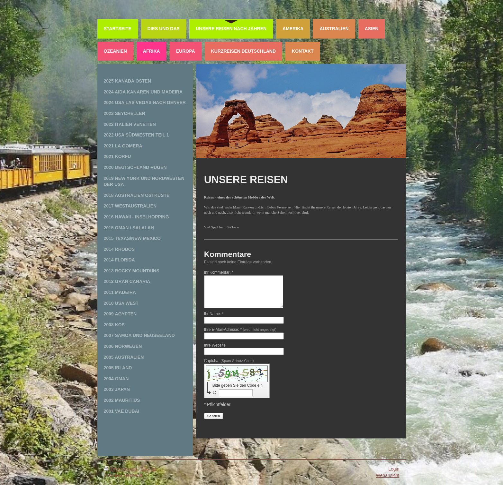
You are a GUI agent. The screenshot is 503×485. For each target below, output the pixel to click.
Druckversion (121, 469)
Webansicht (388, 475)
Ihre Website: (215, 345)
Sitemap (149, 469)
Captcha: (229, 360)
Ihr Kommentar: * (218, 272)
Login (393, 469)
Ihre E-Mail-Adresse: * (240, 329)
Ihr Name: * (214, 314)
